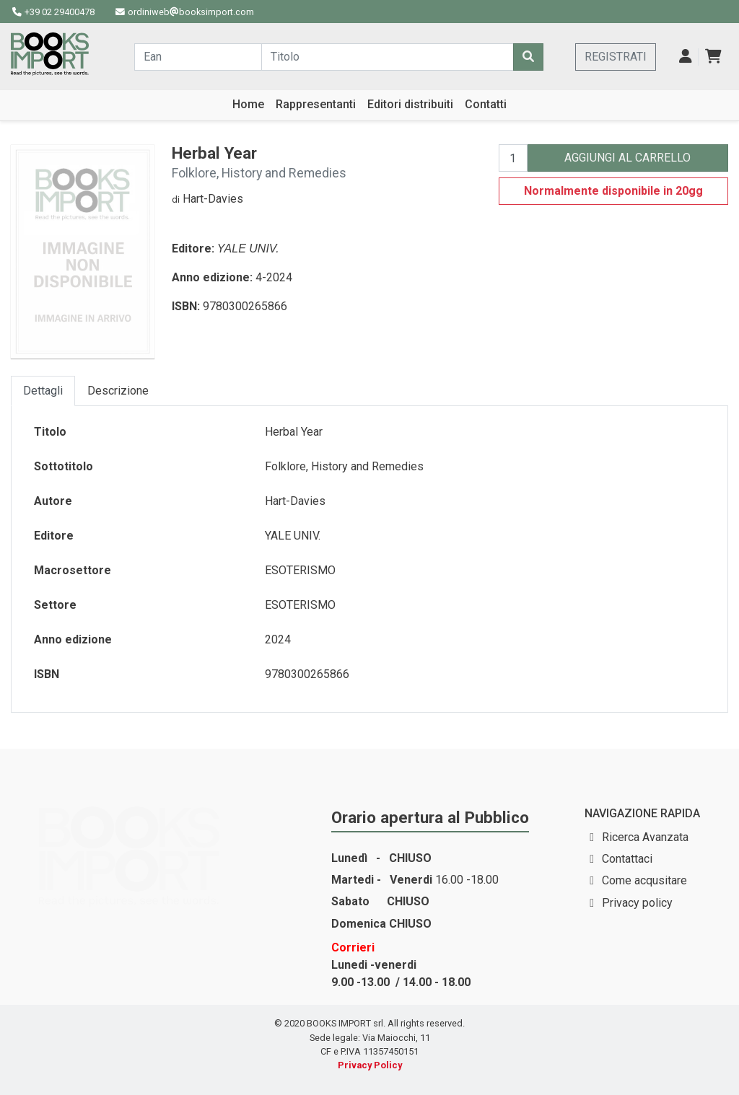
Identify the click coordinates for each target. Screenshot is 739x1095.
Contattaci (627, 859)
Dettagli (43, 390)
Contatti (486, 104)
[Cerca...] (198, 57)
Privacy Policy (370, 1065)
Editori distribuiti (410, 104)
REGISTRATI (616, 56)
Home (248, 104)
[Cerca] (528, 57)
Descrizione (118, 390)
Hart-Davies (213, 199)
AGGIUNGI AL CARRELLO (627, 157)
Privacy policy (637, 903)
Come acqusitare (644, 880)
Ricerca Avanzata (645, 837)
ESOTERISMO (300, 570)
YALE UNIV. (248, 248)
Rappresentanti (316, 104)
